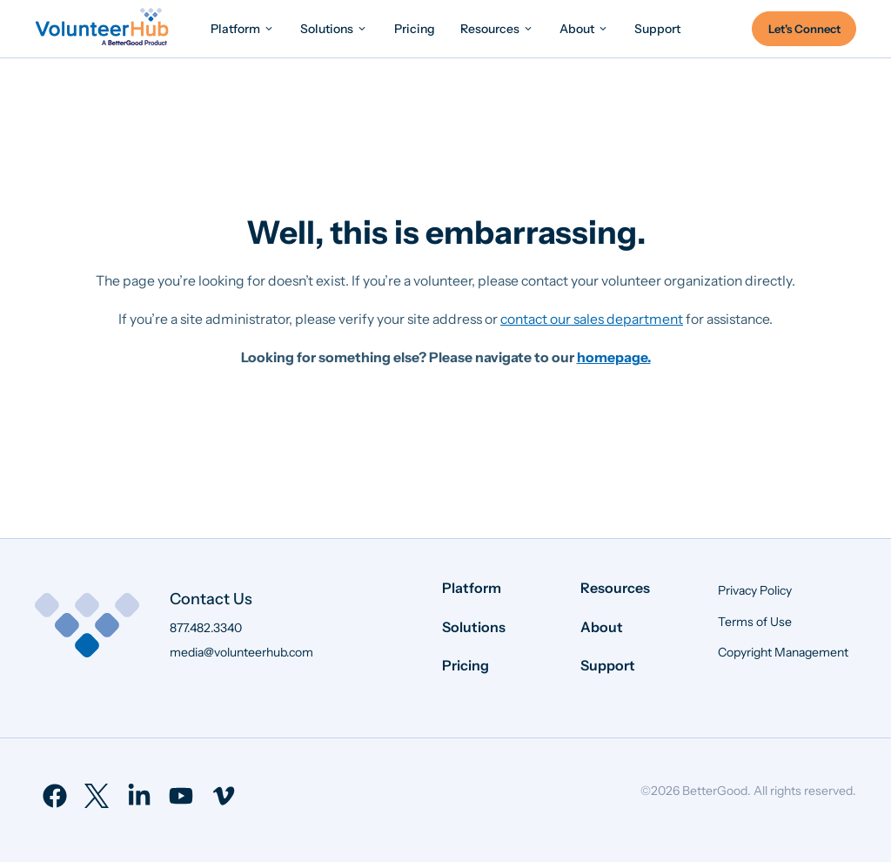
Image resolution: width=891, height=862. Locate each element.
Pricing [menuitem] (465, 665)
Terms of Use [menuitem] (755, 622)
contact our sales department (591, 319)
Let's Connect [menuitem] (804, 29)
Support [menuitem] (607, 665)
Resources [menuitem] (615, 587)
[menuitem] (242, 28)
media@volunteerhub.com (241, 652)
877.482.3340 (206, 628)
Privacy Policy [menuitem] (755, 590)
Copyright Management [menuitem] (783, 652)
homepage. (614, 357)
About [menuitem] (601, 627)
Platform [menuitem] (471, 587)
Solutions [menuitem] (474, 627)
